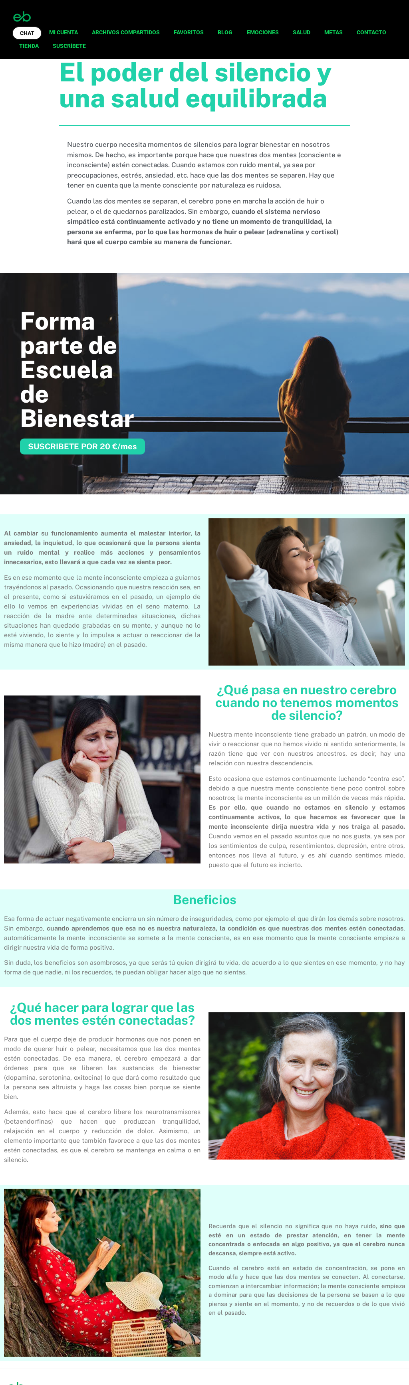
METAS (333, 32)
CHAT (27, 33)
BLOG (225, 32)
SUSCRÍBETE (69, 46)
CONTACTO (371, 32)
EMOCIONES (263, 32)
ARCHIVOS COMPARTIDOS (126, 32)
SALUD (301, 32)
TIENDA (29, 46)
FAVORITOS (189, 32)
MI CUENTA (63, 32)
